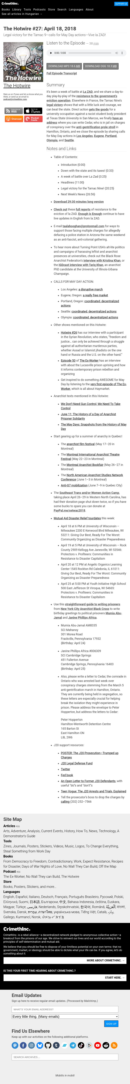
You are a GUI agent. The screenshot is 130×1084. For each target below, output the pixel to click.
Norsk (36, 917)
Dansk (21, 912)
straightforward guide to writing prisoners (92, 604)
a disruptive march (90, 289)
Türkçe (21, 907)
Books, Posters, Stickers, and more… (29, 887)
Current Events (52, 831)
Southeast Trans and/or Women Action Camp (89, 493)
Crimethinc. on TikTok (81, 1045)
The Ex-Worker (89, 360)
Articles (9, 826)
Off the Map (107, 866)
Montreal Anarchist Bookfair (85, 465)
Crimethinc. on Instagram (31, 1045)
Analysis (33, 831)
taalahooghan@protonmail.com (83, 226)
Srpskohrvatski (68, 907)
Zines (7, 846)
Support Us (121, 4)
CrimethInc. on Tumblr (56, 1045)
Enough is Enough (90, 214)
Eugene (99, 136)
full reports (83, 209)
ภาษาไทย (45, 912)
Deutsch (47, 897)
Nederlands (47, 907)
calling (65, 801)
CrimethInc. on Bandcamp (64, 1045)
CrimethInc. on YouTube (97, 1045)
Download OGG (101, 66)
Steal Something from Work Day (26, 851)
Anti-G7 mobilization (74, 485)
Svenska (9, 912)
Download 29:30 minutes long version (79, 201)
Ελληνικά (10, 902)
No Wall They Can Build (80, 866)
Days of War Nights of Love (42, 866)
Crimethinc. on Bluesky (39, 1045)
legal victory (55, 105)
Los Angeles (84, 136)
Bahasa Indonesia (81, 902)
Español (21, 897)
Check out (60, 209)
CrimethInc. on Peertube (89, 1045)
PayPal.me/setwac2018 (69, 510)
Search (62, 9)
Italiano (34, 897)
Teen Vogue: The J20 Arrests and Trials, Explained (93, 791)
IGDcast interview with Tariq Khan (81, 265)
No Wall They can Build (43, 877)
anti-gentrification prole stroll (95, 127)
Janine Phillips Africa (82, 617)
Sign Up (111, 1023)
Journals (19, 846)
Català (102, 912)
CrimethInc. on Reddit (106, 1045)
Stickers (46, 846)
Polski (118, 897)
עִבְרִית (32, 912)
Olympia (52, 140)
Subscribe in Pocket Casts (33, 119)
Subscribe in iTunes (33, 110)
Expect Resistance (96, 861)
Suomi (23, 902)
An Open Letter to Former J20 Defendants (88, 781)
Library (16, 9)
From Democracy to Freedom (25, 861)
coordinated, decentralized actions (94, 311)
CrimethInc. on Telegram (72, 1045)
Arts (6, 831)
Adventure (18, 831)
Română (98, 907)
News (93, 831)
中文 (62, 902)
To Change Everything (102, 846)
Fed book (67, 775)
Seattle (69, 140)
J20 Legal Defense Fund (76, 763)
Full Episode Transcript (62, 73)
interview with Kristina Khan (101, 260)
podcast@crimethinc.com (15, 99)
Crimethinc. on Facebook (23, 1045)
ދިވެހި (110, 912)
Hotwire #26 (69, 332)
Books (6, 9)
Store (51, 9)
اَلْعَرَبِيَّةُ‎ (110, 907)
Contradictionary (60, 861)
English (8, 897)
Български (49, 902)
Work (77, 861)
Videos (58, 846)
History (69, 831)
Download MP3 (64, 66)
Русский (106, 897)
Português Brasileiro (84, 897)
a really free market (95, 295)
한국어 (85, 907)
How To (82, 831)
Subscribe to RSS (13, 110)
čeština (100, 902)
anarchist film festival (81, 444)
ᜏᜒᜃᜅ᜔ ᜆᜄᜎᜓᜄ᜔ (53, 917)
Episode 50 (68, 360)
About (90, 9)
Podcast (9, 871)
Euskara (113, 902)
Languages (76, 9)
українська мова (66, 912)
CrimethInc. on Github (48, 1045)
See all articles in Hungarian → (22, 14)
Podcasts (39, 9)
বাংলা (121, 907)
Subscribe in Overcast (14, 119)
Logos (79, 846)
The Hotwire (70, 877)
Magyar (8, 907)
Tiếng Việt (88, 912)
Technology (107, 831)
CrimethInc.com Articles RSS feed (114, 1045)
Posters (33, 846)
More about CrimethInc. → (106, 960)
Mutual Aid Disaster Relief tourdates (77, 518)
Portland (111, 136)
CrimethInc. (10, 3)
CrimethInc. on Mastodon (15, 1045)
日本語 (35, 902)
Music (69, 846)
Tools (27, 9)
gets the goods (99, 109)
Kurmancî (23, 917)
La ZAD (88, 91)
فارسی (32, 907)
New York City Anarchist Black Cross (85, 609)
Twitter (65, 769)
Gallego (9, 917)
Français (61, 897)
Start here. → (115, 977)
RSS (18, 826)
